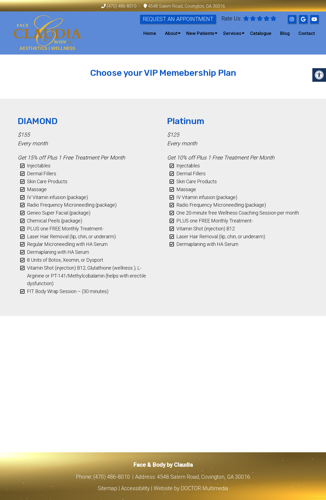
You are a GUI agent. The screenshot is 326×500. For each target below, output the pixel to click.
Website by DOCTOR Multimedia (191, 488)
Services (232, 33)
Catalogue (260, 33)
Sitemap (106, 488)
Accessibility (134, 488)
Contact (306, 33)
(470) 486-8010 (122, 6)
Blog (285, 33)
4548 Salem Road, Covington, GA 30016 (186, 6)
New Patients (200, 33)
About (171, 33)
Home (149, 33)
